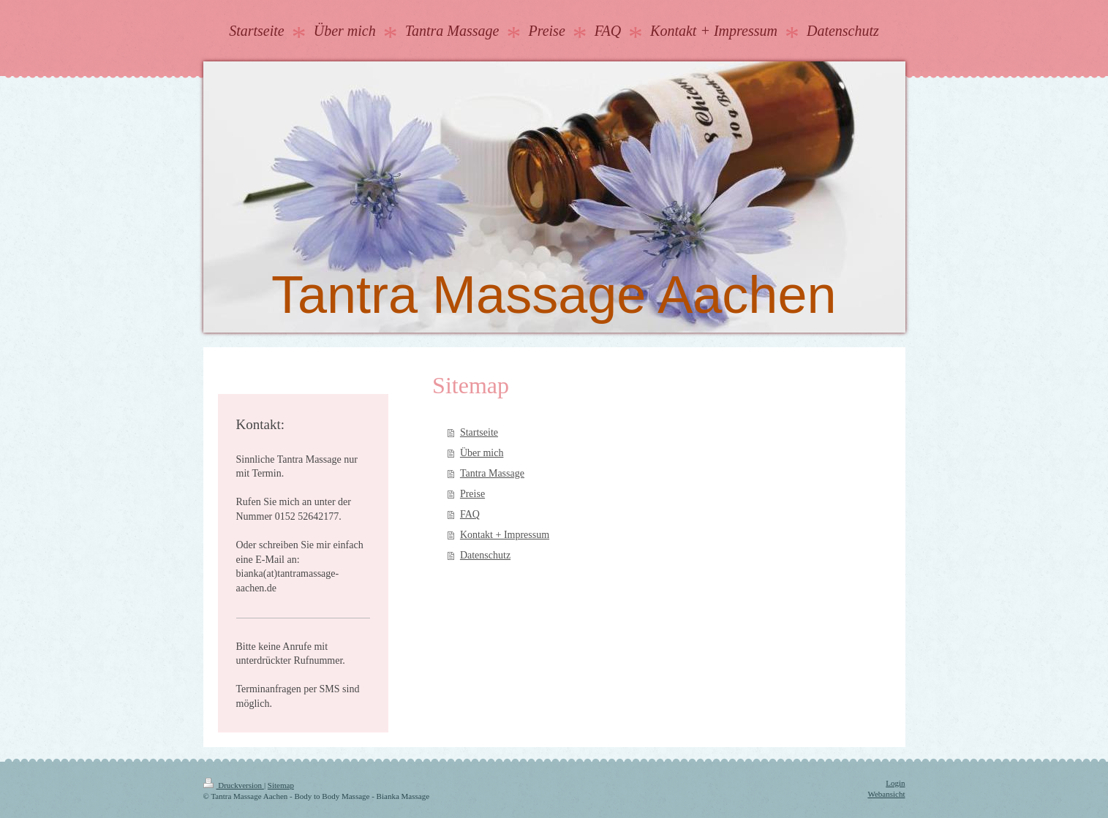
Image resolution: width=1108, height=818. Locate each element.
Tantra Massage (492, 473)
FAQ (470, 514)
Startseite (479, 432)
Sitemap (281, 785)
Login (895, 783)
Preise (472, 493)
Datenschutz (485, 555)
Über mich (481, 452)
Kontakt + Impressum (504, 534)
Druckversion (233, 785)
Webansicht (886, 793)
